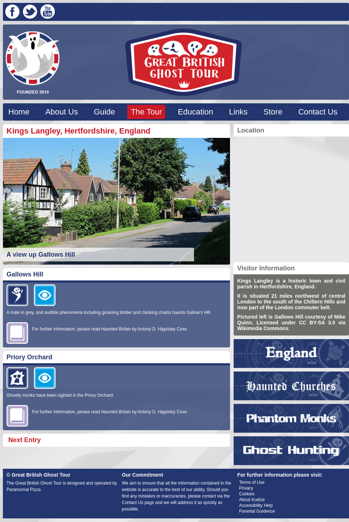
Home (19, 111)
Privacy (246, 488)
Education (195, 111)
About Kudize (252, 499)
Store (273, 111)
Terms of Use (252, 482)
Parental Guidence (257, 511)
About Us (61, 111)
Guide (104, 111)
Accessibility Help (256, 505)
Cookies (247, 493)
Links (238, 111)
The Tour (146, 111)
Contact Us (317, 111)
